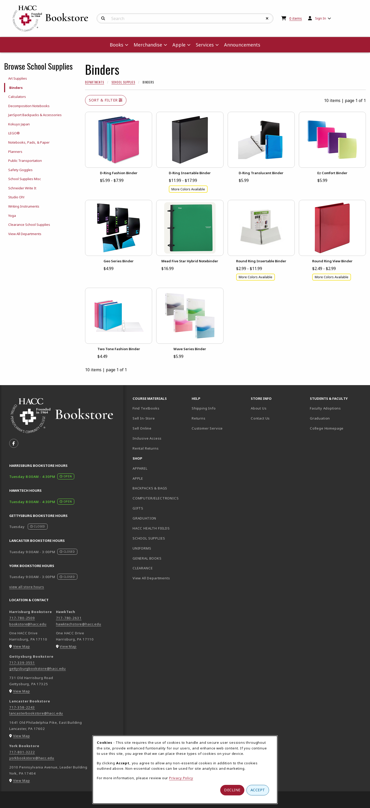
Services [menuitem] (205, 45)
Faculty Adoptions (325, 408)
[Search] (103, 18)
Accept (258, 789)
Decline (232, 789)
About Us (259, 408)
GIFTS (138, 508)
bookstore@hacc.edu (28, 624)
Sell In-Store (144, 418)
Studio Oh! (16, 197)
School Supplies (123, 82)
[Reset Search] (267, 18)
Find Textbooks (146, 408)
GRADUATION (144, 518)
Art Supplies (17, 78)
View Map (21, 646)
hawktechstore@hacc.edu (78, 624)
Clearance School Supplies (29, 224)
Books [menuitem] (116, 45)
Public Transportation (25, 160)
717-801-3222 (22, 752)
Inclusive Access (147, 438)
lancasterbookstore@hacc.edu (36, 713)
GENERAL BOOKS (147, 558)
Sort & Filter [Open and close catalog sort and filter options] (106, 100)
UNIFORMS (142, 548)
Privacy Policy (181, 778)
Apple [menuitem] (179, 45)
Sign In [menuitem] (320, 18)
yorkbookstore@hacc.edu (31, 758)
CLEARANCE (143, 568)
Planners (15, 151)
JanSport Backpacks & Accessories (35, 115)
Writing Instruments (23, 206)
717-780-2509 (22, 618)
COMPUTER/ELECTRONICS (156, 498)
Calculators (17, 96)
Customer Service (207, 428)
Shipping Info (204, 408)
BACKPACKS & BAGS (150, 488)
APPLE (138, 478)
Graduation (320, 418)
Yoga (12, 215)
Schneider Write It (22, 188)
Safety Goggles (20, 170)
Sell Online (142, 428)
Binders (16, 87)
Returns (199, 418)
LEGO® (14, 133)
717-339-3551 (22, 662)
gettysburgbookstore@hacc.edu (37, 668)
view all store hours (26, 586)
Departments (94, 82)
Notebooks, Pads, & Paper (29, 142)
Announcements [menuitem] (242, 45)
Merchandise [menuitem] (148, 45)
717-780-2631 (69, 618)
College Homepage (337, 428)
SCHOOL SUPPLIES (149, 538)
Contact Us (260, 418)
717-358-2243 (22, 707)
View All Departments (24, 233)
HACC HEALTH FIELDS (151, 528)
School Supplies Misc (24, 179)
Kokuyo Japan (19, 124)
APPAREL (140, 468)
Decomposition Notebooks (29, 106)
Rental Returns (146, 448)
